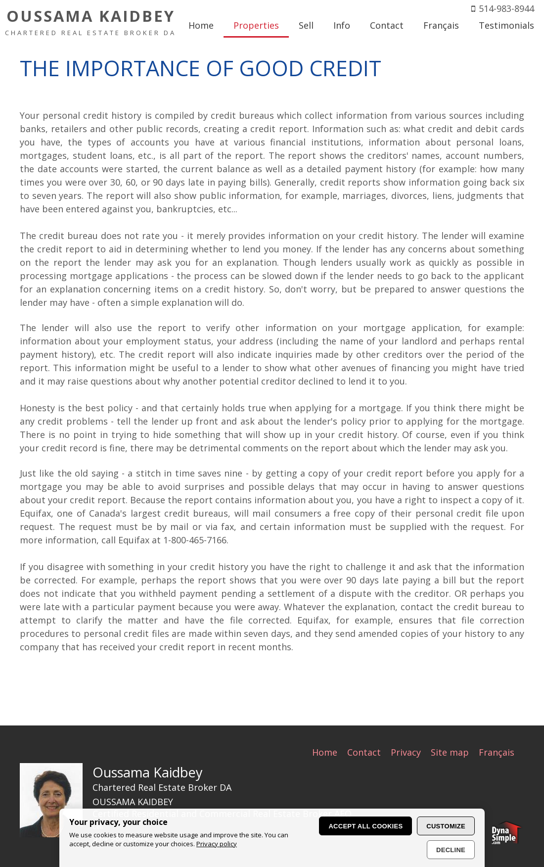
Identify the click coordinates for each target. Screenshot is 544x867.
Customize (445, 826)
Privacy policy (216, 843)
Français (496, 752)
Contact (364, 752)
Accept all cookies (365, 826)
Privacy (406, 752)
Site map (450, 752)
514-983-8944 (506, 8)
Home (324, 752)
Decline (450, 850)
